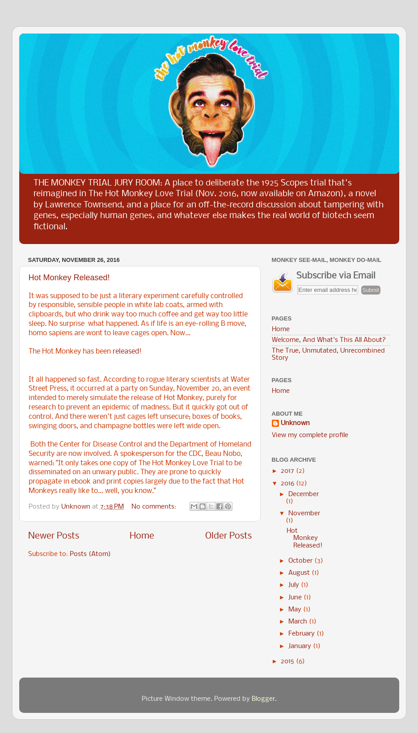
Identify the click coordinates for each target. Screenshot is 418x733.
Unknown (295, 423)
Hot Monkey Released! (69, 277)
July (294, 585)
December (303, 494)
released (126, 351)
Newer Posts (53, 536)
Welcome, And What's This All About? (329, 340)
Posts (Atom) (90, 554)
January (300, 646)
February (302, 634)
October (301, 561)
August (300, 573)
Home (142, 536)
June (296, 597)
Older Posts (228, 536)
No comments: (154, 507)
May (295, 610)
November (304, 513)
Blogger (263, 699)
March (298, 622)
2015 (288, 661)
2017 (288, 471)
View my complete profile (310, 435)
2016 (288, 483)
